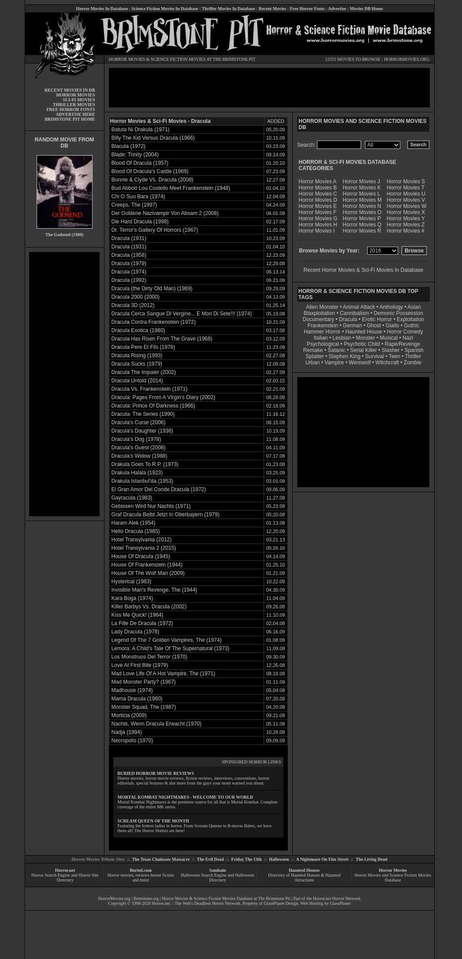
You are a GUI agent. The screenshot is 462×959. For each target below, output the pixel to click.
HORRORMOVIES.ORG (407, 59)
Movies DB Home (366, 8)
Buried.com (141, 870)
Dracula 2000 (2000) (136, 297)
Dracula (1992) (129, 280)
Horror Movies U (406, 194)
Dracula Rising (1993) (137, 355)
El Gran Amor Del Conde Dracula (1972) (159, 489)
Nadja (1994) (127, 732)
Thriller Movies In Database (228, 8)
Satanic (336, 350)
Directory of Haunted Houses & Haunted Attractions (304, 877)
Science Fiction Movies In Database (164, 8)
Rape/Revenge (402, 344)
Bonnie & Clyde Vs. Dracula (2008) (153, 180)
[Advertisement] (64, 384)
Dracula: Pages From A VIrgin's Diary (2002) (164, 397)
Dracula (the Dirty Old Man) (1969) (152, 288)
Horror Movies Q (362, 225)
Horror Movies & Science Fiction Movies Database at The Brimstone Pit (226, 898)
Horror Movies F (317, 212)
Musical (389, 338)
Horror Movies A (317, 181)
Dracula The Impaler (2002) (144, 372)
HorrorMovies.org (114, 898)
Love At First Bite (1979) (140, 665)
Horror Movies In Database (102, 8)
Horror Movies (393, 870)
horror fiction (162, 875)
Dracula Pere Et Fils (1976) (143, 347)
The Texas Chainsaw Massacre (161, 859)
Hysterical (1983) (132, 581)
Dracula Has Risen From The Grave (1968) (162, 339)
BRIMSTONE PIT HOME (70, 119)
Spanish (413, 350)
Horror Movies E (317, 206)
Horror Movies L (361, 194)
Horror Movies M (362, 200)
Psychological (323, 344)
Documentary (318, 319)
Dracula (348, 319)
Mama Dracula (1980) (137, 699)
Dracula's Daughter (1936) (142, 431)
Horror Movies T (406, 188)
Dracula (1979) (129, 263)
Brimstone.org (146, 898)
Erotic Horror (377, 319)
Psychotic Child (362, 344)
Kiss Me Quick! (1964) (138, 615)
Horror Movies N (362, 206)
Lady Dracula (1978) (136, 632)
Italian (320, 338)
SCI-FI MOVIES (79, 99)
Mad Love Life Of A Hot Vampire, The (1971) (164, 673)
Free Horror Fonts (307, 8)
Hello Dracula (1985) (136, 531)
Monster (365, 338)
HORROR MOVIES (127, 59)
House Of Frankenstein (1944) (147, 565)
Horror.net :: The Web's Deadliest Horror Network (196, 903)
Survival (374, 356)
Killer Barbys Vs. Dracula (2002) (149, 607)
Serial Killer (363, 350)
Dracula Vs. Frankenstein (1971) (150, 389)
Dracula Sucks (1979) (137, 364)
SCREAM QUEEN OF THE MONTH (153, 820)
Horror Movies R (362, 231)
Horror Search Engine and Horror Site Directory (64, 877)
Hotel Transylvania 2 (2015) (144, 548)
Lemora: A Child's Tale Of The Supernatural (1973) (171, 648)
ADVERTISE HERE (75, 114)
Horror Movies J (361, 181)
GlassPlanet (340, 903)
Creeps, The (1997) (134, 205)
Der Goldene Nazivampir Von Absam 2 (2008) (165, 213)
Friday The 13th (246, 859)
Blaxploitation (319, 313)
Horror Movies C (317, 194)
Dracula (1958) (129, 255)
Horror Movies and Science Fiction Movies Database (392, 877)
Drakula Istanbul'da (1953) (142, 481)
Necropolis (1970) (132, 740)
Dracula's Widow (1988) (140, 456)
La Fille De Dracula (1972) (142, 623)
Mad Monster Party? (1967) (144, 682)
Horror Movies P (362, 218)
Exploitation (410, 319)
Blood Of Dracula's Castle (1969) (150, 171)
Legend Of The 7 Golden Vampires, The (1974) (167, 640)
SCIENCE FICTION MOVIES (178, 59)
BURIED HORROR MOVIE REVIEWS (156, 773)
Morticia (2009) (129, 715)
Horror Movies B (317, 188)
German (352, 325)
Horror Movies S (406, 181)
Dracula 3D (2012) (133, 305)
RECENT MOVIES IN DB (70, 90)
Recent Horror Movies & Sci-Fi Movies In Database (363, 270)
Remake (313, 350)
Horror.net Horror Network (337, 898)
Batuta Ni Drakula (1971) (141, 129)
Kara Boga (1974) (132, 598)
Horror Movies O (362, 212)
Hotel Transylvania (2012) (142, 540)
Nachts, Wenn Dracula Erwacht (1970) (157, 724)
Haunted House (363, 332)
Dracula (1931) (129, 238)
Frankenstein (322, 325)
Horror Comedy (405, 332)
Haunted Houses (304, 870)
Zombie (412, 362)
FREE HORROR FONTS (70, 109)
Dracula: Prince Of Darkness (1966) (153, 406)
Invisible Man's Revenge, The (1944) (154, 590)
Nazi (407, 338)
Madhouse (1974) (132, 690)
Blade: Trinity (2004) (135, 155)
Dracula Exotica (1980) (138, 330)
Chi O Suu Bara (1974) (138, 196)
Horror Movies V (406, 200)
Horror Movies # (405, 231)
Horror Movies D (317, 200)
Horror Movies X (406, 212)
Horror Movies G (317, 218)
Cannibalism (354, 313)
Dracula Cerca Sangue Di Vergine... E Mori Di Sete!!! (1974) (182, 314)
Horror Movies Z (406, 225)
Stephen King (345, 356)
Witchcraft (387, 362)
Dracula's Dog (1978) (136, 439)
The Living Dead (371, 859)
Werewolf (360, 362)
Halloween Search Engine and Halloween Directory (217, 877)
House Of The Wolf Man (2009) (148, 573)
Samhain (217, 870)
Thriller (413, 356)
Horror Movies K (362, 188)
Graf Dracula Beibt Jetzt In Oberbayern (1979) (166, 514)
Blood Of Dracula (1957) (140, 163)
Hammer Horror (322, 332)
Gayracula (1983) (132, 498)
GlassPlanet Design (281, 903)
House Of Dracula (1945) (141, 556)
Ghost (374, 325)
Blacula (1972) (128, 146)
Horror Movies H (317, 225)
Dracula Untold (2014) (137, 381)
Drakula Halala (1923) (137, 473)
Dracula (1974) (129, 272)
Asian (414, 307)
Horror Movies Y (406, 218)
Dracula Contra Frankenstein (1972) (154, 322)
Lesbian (342, 338)
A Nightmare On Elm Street (322, 859)
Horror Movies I (316, 231)
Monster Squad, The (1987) (144, 707)
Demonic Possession (398, 313)
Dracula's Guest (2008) (139, 447)
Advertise (337, 8)
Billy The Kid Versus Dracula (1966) (153, 138)
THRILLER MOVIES (74, 104)
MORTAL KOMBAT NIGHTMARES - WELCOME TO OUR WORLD (185, 797)
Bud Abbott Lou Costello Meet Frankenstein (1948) (171, 188)
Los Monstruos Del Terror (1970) (150, 657)
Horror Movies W (406, 206)
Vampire (334, 362)
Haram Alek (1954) (134, 523)
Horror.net (65, 870)
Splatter (315, 356)
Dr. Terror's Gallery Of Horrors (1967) (155, 230)
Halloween (279, 859)
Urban (313, 362)
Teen (394, 356)
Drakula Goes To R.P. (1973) (145, 464)
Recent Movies (272, 8)
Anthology (391, 307)
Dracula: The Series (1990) (143, 414)
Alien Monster (322, 307)
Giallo (392, 325)
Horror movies (121, 875)
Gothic (411, 325)
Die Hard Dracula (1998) (140, 221)
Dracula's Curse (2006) (139, 422)
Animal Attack (359, 307)
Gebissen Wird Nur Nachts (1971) (151, 506)
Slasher (391, 350)
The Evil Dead (210, 859)
